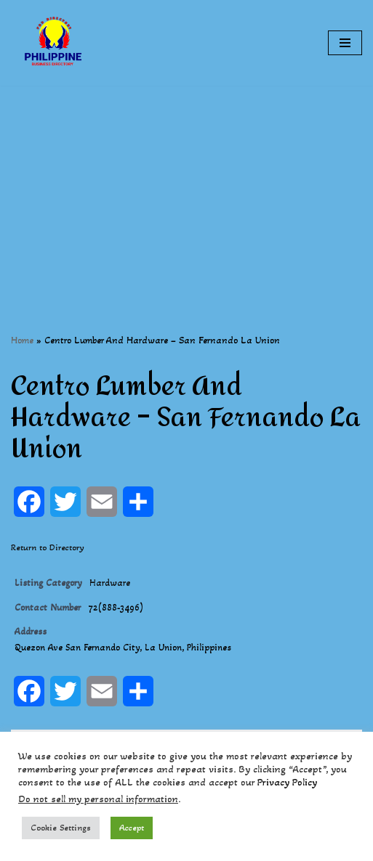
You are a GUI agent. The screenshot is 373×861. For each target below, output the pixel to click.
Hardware (109, 583)
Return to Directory (47, 547)
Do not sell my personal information (98, 799)
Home (22, 340)
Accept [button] (131, 827)
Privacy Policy (287, 782)
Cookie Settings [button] (61, 827)
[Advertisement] (186, 187)
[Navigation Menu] (345, 42)
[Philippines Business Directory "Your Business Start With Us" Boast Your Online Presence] (54, 43)
